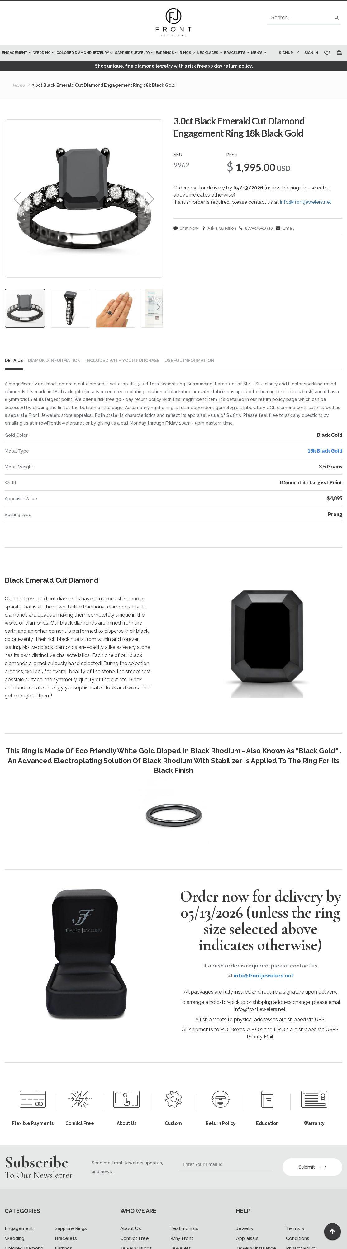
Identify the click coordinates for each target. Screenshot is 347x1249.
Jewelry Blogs (136, 1244)
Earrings (63, 1244)
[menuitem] (16, 53)
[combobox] (304, 18)
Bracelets (66, 1234)
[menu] (137, 53)
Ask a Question (219, 228)
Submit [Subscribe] (312, 1163)
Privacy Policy (301, 1244)
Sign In (311, 53)
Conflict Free (134, 1234)
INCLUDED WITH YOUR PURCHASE (122, 360)
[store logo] (173, 23)
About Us (130, 1224)
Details (14, 360)
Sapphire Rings (71, 1224)
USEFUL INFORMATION (189, 360)
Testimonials (184, 1224)
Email (285, 228)
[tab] (16, 362)
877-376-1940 (256, 228)
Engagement (19, 1224)
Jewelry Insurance (256, 1244)
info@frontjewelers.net (305, 202)
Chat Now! (186, 228)
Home (18, 85)
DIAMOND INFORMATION (54, 360)
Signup (285, 53)
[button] (17, 198)
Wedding (14, 1234)
